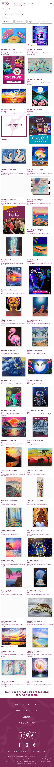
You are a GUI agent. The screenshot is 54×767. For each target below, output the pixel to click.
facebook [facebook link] (19, 745)
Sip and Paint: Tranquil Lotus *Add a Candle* (12, 264)
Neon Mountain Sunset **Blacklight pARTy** (12, 625)
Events (31, 3)
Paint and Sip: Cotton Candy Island (11, 594)
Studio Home (19, 3)
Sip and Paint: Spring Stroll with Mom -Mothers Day (39, 53)
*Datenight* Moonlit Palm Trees (37, 384)
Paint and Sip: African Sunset (36, 474)
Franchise (27, 723)
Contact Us (39, 751)
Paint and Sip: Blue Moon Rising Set (38, 594)
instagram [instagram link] (27, 745)
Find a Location (27, 704)
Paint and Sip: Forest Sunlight (10, 534)
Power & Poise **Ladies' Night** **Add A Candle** (13, 324)
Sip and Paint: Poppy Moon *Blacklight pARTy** (39, 113)
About (27, 717)
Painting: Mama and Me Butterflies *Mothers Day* (11, 53)
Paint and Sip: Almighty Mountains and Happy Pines (13, 474)
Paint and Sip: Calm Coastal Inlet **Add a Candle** (39, 655)
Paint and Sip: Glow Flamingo (10, 353)
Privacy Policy (17, 751)
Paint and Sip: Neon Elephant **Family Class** (39, 565)
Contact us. (30, 694)
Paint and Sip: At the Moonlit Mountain (39, 684)
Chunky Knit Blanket (33, 444)
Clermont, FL (6, 9)
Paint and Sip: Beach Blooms (36, 353)
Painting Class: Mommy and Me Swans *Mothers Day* (12, 173)
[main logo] (6, 2)
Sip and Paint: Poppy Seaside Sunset (38, 233)
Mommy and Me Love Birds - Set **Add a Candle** (39, 83)
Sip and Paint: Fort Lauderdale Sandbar (39, 263)
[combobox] (8, 22)
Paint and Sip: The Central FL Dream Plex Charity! (13, 655)
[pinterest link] (34, 745)
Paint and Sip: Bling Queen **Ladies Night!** (38, 535)
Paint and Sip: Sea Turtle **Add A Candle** (40, 624)
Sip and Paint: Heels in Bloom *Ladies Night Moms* (12, 685)
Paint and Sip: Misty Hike (8, 504)
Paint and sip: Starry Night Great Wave (13, 384)
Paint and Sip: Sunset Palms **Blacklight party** (13, 565)
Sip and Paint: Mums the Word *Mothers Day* (39, 173)
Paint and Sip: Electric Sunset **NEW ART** (12, 444)
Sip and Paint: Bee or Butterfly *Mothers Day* (13, 203)
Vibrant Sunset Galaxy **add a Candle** (13, 293)
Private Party (27, 710)
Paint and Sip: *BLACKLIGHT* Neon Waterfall (11, 414)
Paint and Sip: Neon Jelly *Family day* (39, 414)
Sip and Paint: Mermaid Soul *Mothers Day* (39, 203)
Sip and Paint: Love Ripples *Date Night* (13, 113)
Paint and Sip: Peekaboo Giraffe (37, 504)
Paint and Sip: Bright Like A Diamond (38, 323)
